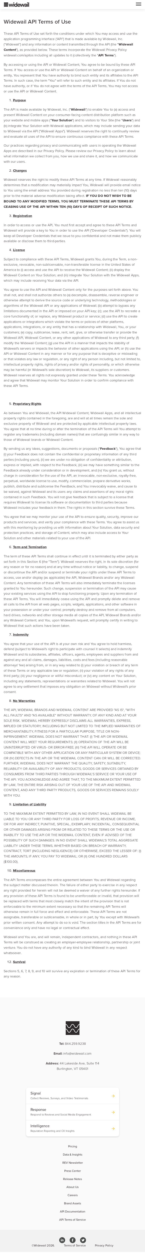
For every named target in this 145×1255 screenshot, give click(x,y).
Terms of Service (75, 1245)
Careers (73, 1195)
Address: (72, 1066)
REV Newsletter (72, 1163)
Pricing (72, 1146)
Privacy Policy (104, 1245)
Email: (72, 1053)
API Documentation (72, 1211)
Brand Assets (72, 1203)
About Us (72, 1187)
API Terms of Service (72, 1220)
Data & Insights (72, 1154)
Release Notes (72, 1179)
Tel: (72, 1043)
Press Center (72, 1171)
